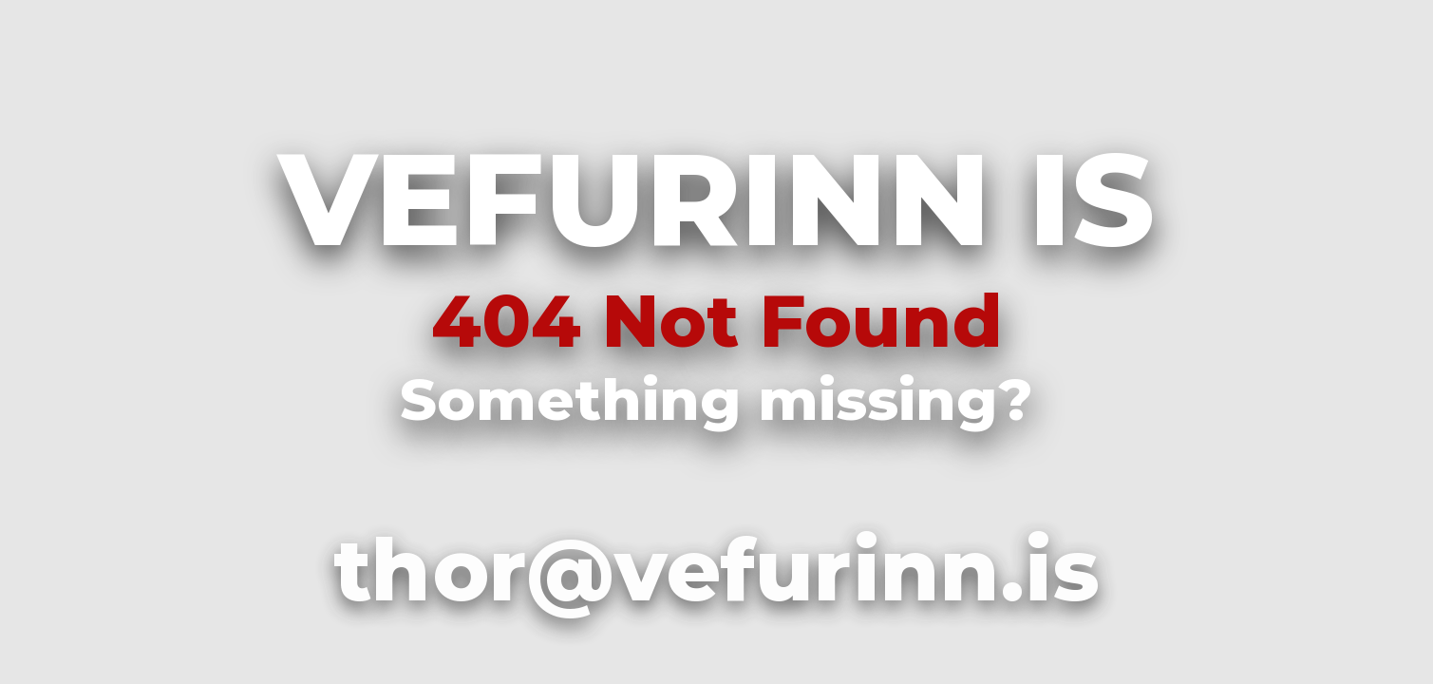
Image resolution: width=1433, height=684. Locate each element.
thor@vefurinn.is (716, 569)
